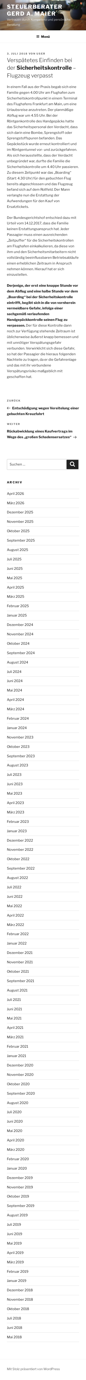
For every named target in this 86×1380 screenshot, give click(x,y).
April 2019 (15, 1253)
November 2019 (20, 1187)
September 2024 (21, 653)
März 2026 (15, 503)
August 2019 (17, 1215)
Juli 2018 (14, 1318)
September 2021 (20, 981)
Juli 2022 (14, 887)
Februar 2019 (17, 1272)
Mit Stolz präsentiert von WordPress (33, 1369)
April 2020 (15, 1140)
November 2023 (20, 737)
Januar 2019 (16, 1281)
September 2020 (21, 1093)
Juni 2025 (15, 569)
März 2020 (15, 1150)
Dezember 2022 (20, 840)
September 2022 (21, 868)
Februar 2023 (18, 822)
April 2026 (15, 494)
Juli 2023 (14, 775)
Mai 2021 (14, 1018)
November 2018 (20, 1299)
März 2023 (15, 812)
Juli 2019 (14, 1225)
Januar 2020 (17, 1168)
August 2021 (17, 990)
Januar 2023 (17, 831)
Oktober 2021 (18, 972)
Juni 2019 (14, 1234)
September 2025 (21, 540)
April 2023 (15, 803)
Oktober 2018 (18, 1309)
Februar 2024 (18, 718)
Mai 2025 (14, 578)
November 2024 (20, 634)
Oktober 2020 (18, 1084)
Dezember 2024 (20, 625)
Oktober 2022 (18, 859)
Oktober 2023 (18, 747)
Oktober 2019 (18, 1196)
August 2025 (17, 550)
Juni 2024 (15, 681)
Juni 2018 (14, 1328)
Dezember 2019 (20, 1178)
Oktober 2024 (18, 644)
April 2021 (15, 1028)
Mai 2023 (14, 793)
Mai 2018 (14, 1337)
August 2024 (17, 662)
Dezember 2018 (20, 1290)
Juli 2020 (14, 1112)
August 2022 (17, 878)
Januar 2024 (17, 728)
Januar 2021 (16, 1056)
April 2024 (15, 700)
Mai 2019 (14, 1243)
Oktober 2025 (18, 531)
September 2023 (21, 756)
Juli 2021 (14, 1000)
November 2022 (20, 850)
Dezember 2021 (20, 953)
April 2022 (15, 915)
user (40, 53)
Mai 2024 (14, 690)
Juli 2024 (14, 672)
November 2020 (20, 1075)
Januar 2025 (17, 615)
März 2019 (15, 1262)
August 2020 (17, 1103)
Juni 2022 (14, 897)
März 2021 (15, 1037)
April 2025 (15, 587)
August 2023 (17, 765)
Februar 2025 (18, 606)
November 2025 (20, 522)
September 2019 (20, 1206)
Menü (43, 37)
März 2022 (15, 925)
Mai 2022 (14, 906)
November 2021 (20, 962)
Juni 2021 (14, 1009)
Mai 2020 (14, 1131)
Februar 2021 (17, 1046)
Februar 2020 (18, 1159)
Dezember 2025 (20, 512)
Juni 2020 (15, 1121)
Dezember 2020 (20, 1065)
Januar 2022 (17, 943)
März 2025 (15, 597)
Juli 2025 (14, 559)
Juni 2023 (15, 784)
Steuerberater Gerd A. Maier (35, 10)
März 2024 (15, 709)
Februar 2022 (18, 934)
